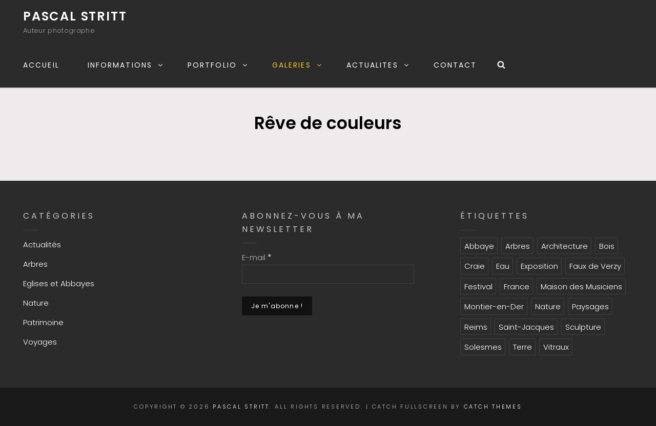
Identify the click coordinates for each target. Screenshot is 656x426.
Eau (502, 266)
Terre (522, 347)
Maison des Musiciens (581, 286)
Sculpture (583, 327)
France (516, 286)
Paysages (590, 306)
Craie (474, 266)
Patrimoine (43, 322)
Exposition (539, 266)
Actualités (42, 244)
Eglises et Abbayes (58, 283)
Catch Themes (493, 406)
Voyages (40, 341)
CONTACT (455, 65)
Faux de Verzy (595, 266)
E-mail (257, 257)
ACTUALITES (378, 65)
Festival (478, 286)
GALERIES (297, 65)
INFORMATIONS (126, 65)
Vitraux (556, 347)
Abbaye (479, 246)
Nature (36, 302)
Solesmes (483, 347)
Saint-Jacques (526, 327)
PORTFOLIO (218, 65)
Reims (475, 327)
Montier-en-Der (494, 306)
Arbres (35, 264)
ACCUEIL (41, 65)
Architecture (564, 246)
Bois (606, 246)
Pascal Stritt (75, 16)
